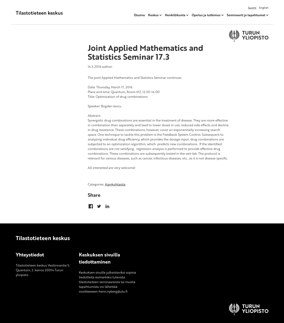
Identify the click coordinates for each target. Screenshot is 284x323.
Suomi (252, 8)
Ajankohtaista (115, 184)
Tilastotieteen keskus (39, 12)
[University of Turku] (248, 314)
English (263, 8)
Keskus (153, 15)
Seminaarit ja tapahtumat (246, 15)
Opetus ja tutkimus (206, 15)
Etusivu (139, 15)
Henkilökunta (175, 15)
